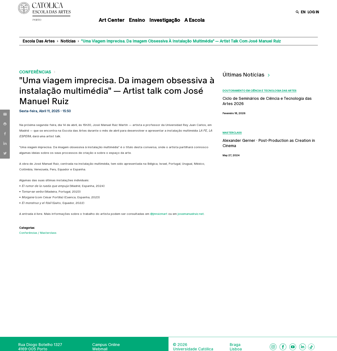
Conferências (35, 72)
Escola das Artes (38, 41)
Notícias (68, 41)
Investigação (164, 20)
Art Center (111, 20)
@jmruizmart (158, 213)
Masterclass (48, 232)
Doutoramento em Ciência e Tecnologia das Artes (259, 90)
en (303, 12)
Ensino (137, 20)
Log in (313, 12)
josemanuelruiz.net (191, 213)
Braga (235, 345)
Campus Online (106, 344)
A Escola (194, 20)
